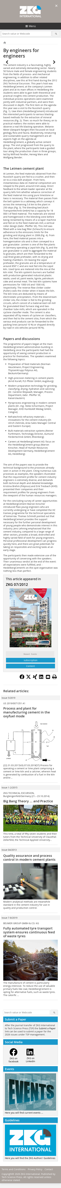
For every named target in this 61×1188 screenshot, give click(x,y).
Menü (32, 26)
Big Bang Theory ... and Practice (28, 801)
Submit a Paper (47, 1028)
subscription (30, 660)
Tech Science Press (12, 1177)
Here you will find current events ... (24, 1112)
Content (30, 666)
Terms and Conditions (14, 1169)
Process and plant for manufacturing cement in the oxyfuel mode (26, 712)
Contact (49, 1169)
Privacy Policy (35, 1169)
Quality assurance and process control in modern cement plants (29, 857)
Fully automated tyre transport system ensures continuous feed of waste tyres (29, 932)
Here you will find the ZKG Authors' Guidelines (30, 1158)
